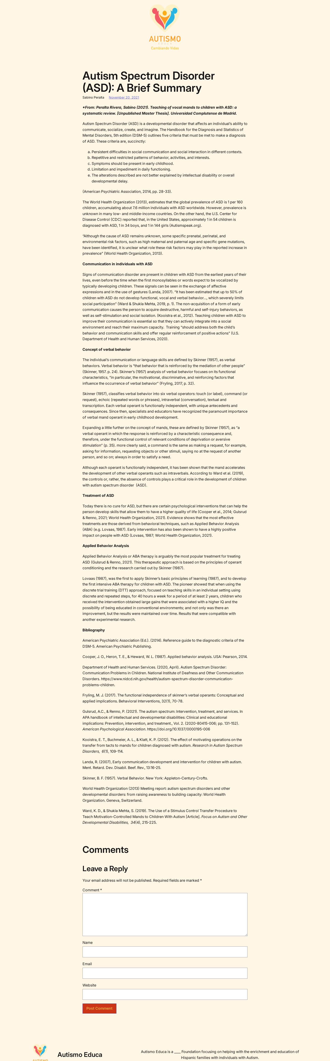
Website (89, 985)
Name (87, 942)
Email (87, 964)
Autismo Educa (80, 1054)
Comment (92, 890)
